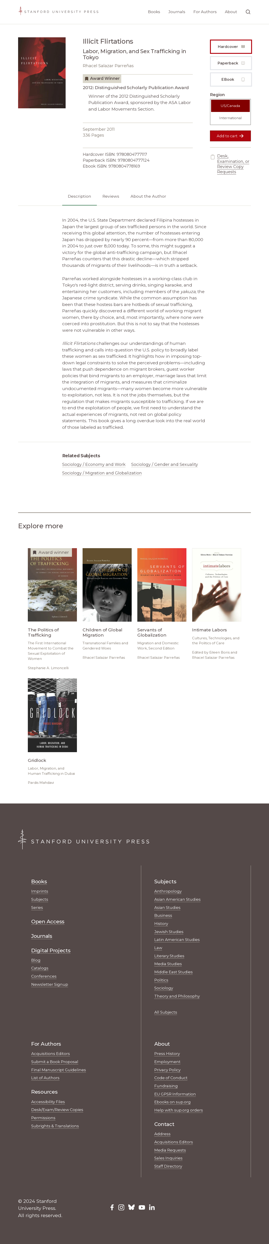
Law (158, 947)
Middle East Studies (173, 971)
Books (154, 11)
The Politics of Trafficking (43, 632)
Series (37, 907)
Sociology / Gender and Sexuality (164, 464)
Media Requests (170, 1150)
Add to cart (230, 136)
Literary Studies (169, 955)
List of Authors (45, 1077)
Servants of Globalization (152, 632)
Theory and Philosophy (177, 996)
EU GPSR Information (175, 1094)
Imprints (39, 891)
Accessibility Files (48, 1101)
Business (163, 915)
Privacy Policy (167, 1069)
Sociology (163, 988)
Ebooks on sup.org (172, 1101)
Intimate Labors (209, 630)
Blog (35, 960)
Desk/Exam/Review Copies (57, 1109)
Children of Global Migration (102, 632)
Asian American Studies (177, 899)
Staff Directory (168, 1166)
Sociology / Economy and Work (94, 464)
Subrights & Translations (55, 1125)
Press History (167, 1053)
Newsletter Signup (49, 984)
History (161, 923)
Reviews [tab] (110, 196)
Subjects (39, 899)
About (231, 11)
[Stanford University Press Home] (58, 12)
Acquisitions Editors (50, 1053)
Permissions (43, 1117)
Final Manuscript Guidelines (58, 1069)
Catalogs (39, 968)
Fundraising (166, 1085)
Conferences (44, 976)
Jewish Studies (168, 931)
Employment (167, 1061)
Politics (161, 980)
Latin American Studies (177, 939)
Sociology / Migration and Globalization (102, 473)
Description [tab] (79, 196)
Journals (176, 11)
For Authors (205, 11)
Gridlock (37, 760)
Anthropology (168, 891)
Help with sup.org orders (178, 1110)
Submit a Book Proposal (54, 1061)
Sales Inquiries (168, 1158)
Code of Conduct (171, 1077)
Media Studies (168, 963)
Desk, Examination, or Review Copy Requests (229, 164)
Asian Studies (167, 907)
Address (162, 1133)
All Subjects (165, 1012)
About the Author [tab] (148, 196)
